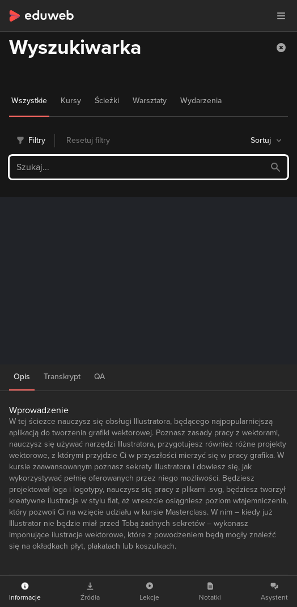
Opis (22, 376)
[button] (281, 47)
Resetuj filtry (88, 140)
